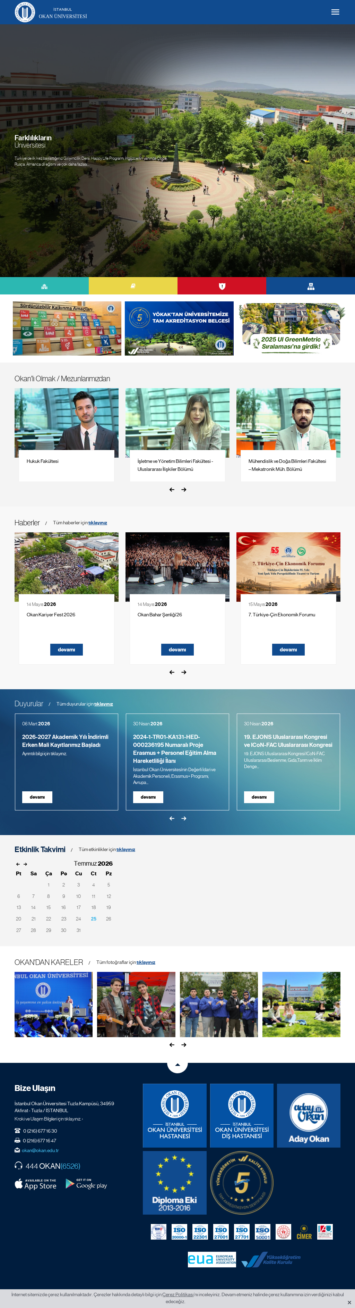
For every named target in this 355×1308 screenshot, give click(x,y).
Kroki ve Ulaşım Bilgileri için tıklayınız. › (49, 1119)
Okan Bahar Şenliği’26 (160, 614)
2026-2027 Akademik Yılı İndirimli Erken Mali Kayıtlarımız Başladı (65, 741)
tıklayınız (97, 523)
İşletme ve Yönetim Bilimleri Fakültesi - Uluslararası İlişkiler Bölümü (175, 465)
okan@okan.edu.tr (40, 1150)
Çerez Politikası (178, 1294)
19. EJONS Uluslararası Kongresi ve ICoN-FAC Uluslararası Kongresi (288, 741)
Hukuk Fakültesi (43, 461)
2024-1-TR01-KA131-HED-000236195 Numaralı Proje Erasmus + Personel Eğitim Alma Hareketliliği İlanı (174, 749)
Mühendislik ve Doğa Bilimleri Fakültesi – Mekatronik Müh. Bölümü (287, 465)
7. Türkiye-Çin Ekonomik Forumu (282, 614)
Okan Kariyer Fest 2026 (51, 614)
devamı (66, 650)
